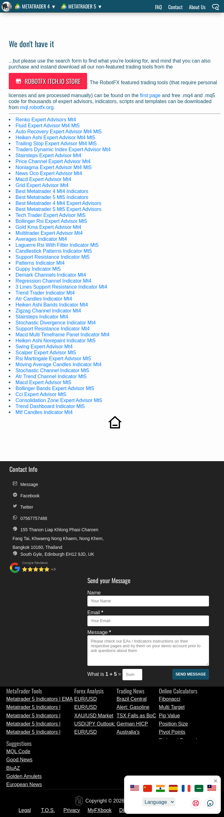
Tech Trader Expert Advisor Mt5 (51, 214)
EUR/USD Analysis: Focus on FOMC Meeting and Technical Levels (95, 634)
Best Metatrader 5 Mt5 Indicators (52, 196)
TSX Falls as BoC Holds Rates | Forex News (136, 618)
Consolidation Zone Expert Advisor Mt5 (59, 399)
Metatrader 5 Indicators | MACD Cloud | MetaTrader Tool (35, 609)
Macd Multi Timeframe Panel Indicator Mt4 (63, 333)
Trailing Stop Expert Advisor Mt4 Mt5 (56, 142)
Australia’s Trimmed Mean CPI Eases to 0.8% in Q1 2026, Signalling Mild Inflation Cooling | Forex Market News (138, 634)
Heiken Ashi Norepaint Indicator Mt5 (56, 339)
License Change (86, 728)
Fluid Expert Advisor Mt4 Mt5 (48, 124)
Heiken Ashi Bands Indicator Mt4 (52, 303)
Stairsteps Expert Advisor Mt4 (49, 154)
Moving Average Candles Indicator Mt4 (59, 363)
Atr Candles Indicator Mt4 (44, 298)
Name (102, 479)
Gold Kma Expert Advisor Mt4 (49, 226)
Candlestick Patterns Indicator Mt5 (54, 250)
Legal (24, 712)
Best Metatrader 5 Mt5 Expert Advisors (59, 208)
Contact (175, 7)
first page (151, 94)
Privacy (72, 712)
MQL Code (18, 653)
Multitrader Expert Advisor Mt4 (49, 232)
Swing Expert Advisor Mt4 (44, 345)
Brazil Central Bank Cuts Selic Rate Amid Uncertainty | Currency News (134, 601)
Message (25, 481)
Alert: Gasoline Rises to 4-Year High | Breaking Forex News (134, 609)
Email (104, 499)
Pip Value (169, 618)
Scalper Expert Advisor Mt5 (46, 351)
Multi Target (172, 609)
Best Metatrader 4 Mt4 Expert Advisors (59, 202)
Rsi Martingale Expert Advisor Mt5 (54, 357)
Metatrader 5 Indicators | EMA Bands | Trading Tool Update (39, 601)
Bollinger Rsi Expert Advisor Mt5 (52, 220)
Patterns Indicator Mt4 (40, 262)
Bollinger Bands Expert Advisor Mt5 (55, 387)
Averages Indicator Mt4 (42, 238)
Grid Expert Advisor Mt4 (42, 184)
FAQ (158, 7)
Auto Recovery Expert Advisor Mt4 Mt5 (59, 130)
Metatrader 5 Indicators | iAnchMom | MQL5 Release (36, 618)
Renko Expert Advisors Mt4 (46, 118)
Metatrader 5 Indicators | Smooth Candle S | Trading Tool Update (36, 634)
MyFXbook (100, 712)
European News (24, 687)
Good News (19, 662)
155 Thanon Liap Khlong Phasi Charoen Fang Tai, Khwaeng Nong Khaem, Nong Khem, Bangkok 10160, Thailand (49, 528)
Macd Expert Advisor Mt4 (44, 178)
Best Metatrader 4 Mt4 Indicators (52, 190)
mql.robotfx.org (37, 106)
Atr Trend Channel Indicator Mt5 (51, 375)
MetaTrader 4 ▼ (39, 6)
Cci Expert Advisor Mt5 (41, 393)
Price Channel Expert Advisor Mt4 (53, 160)
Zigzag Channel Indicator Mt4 (49, 309)
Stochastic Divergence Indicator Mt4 (56, 321)
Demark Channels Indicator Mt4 (51, 274)
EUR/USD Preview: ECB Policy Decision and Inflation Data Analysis (93, 601)
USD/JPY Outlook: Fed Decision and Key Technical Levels (94, 626)
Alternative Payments (172, 712)
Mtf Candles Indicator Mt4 (44, 411)
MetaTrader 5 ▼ (85, 6)
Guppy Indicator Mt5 (38, 268)
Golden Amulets (24, 678)
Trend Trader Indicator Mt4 (46, 292)
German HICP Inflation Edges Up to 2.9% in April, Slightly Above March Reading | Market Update (137, 626)
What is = (113, 560)
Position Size (173, 626)
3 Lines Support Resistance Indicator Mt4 (62, 286)
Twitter (23, 504)
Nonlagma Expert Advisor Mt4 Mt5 (54, 166)
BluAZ (13, 670)
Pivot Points (172, 634)
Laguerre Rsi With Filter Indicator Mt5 (57, 244)
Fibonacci (169, 601)
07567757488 (30, 515)
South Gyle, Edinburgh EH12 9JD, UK (50, 561)
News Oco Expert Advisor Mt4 (49, 172)
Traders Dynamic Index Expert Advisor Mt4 (64, 148)
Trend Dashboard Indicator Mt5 (51, 405)
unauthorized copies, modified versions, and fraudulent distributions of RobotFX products (106, 813)
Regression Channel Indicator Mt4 (54, 280)
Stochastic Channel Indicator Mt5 (53, 369)
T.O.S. (48, 712)
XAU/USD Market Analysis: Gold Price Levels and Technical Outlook (94, 618)
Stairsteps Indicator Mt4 (42, 315)
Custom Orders (129, 728)
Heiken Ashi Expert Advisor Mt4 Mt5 (56, 136)
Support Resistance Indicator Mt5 (53, 256)
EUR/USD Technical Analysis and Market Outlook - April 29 (94, 609)
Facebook (26, 493)
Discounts (130, 712)
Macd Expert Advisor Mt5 (44, 381)
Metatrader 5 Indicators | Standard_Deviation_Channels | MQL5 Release (40, 626)
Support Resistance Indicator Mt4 (53, 327)
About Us (197, 7)
